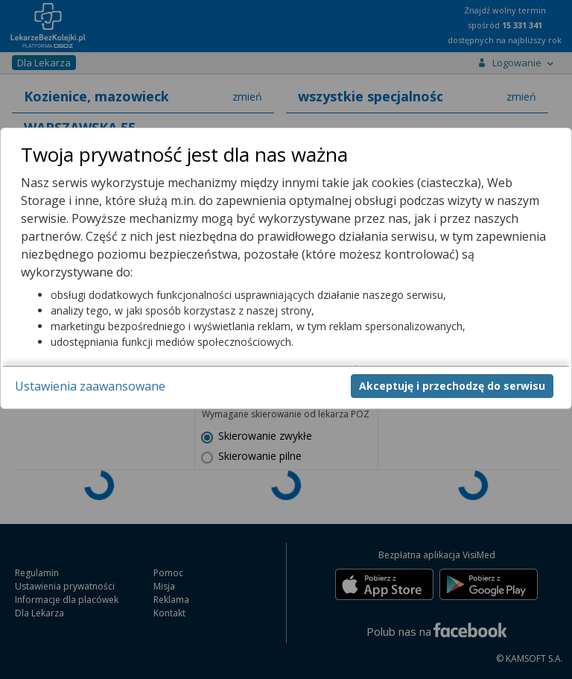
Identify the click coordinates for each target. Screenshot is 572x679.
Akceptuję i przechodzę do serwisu (452, 386)
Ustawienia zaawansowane (90, 386)
